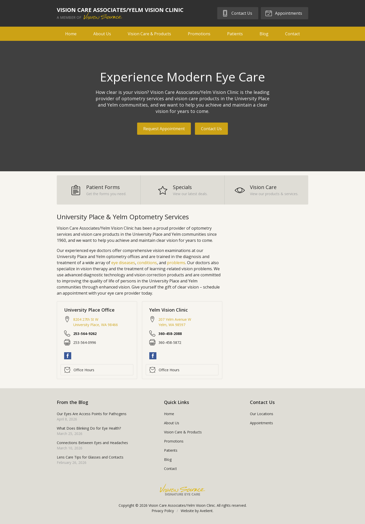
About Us (102, 34)
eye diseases (123, 262)
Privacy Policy (163, 510)
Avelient (206, 510)
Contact (292, 34)
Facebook (67, 355)
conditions (147, 262)
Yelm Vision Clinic (168, 310)
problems (176, 262)
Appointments (283, 12)
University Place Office (89, 310)
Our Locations (261, 413)
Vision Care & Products (149, 34)
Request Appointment (164, 128)
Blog (264, 34)
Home (71, 34)
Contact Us (237, 12)
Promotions (199, 34)
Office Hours (79, 370)
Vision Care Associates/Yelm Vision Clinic (182, 505)
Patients (235, 34)
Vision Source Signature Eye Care (182, 490)
